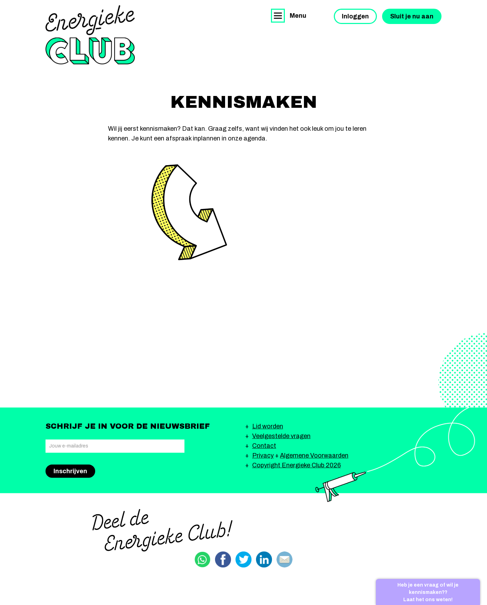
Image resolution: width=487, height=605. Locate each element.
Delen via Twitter (243, 559)
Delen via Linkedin (264, 559)
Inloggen (355, 16)
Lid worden (267, 426)
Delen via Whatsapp (203, 559)
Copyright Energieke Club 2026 (296, 465)
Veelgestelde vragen (281, 436)
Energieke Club (90, 34)
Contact (264, 445)
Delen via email (284, 559)
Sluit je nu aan (412, 16)
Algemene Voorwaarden (314, 455)
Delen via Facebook (223, 559)
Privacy (263, 455)
